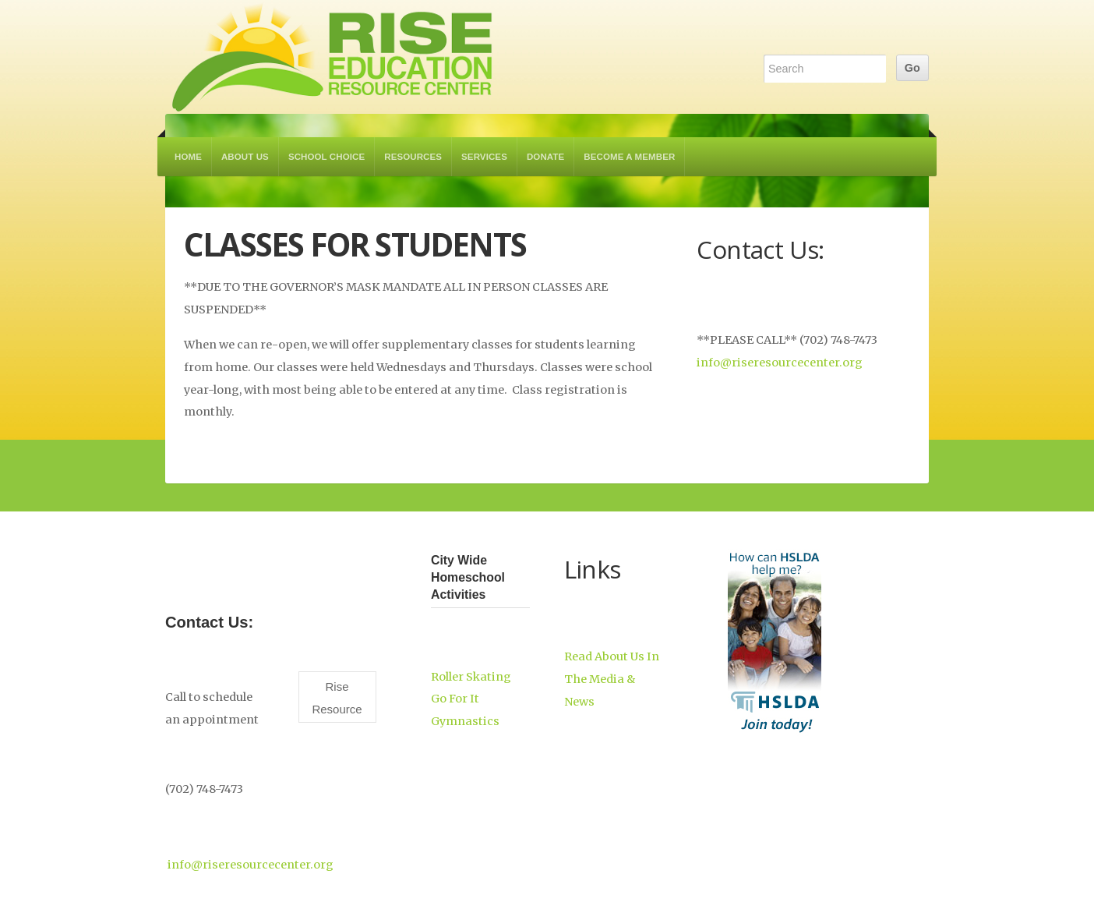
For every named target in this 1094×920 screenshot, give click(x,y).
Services (484, 156)
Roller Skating (471, 677)
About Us (245, 156)
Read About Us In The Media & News (611, 679)
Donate (545, 156)
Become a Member (629, 156)
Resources (413, 156)
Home (188, 156)
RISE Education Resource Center (332, 57)
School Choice (326, 156)
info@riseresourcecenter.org (780, 363)
